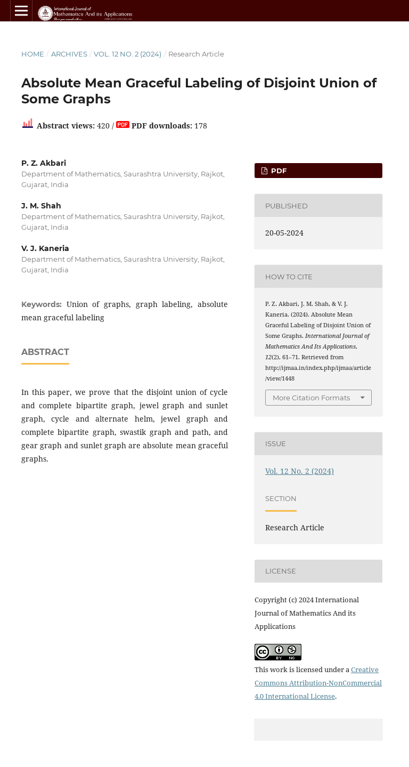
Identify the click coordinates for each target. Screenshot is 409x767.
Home (32, 54)
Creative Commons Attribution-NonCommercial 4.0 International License (318, 683)
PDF (278, 170)
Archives (69, 54)
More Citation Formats (311, 397)
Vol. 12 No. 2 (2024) (127, 54)
